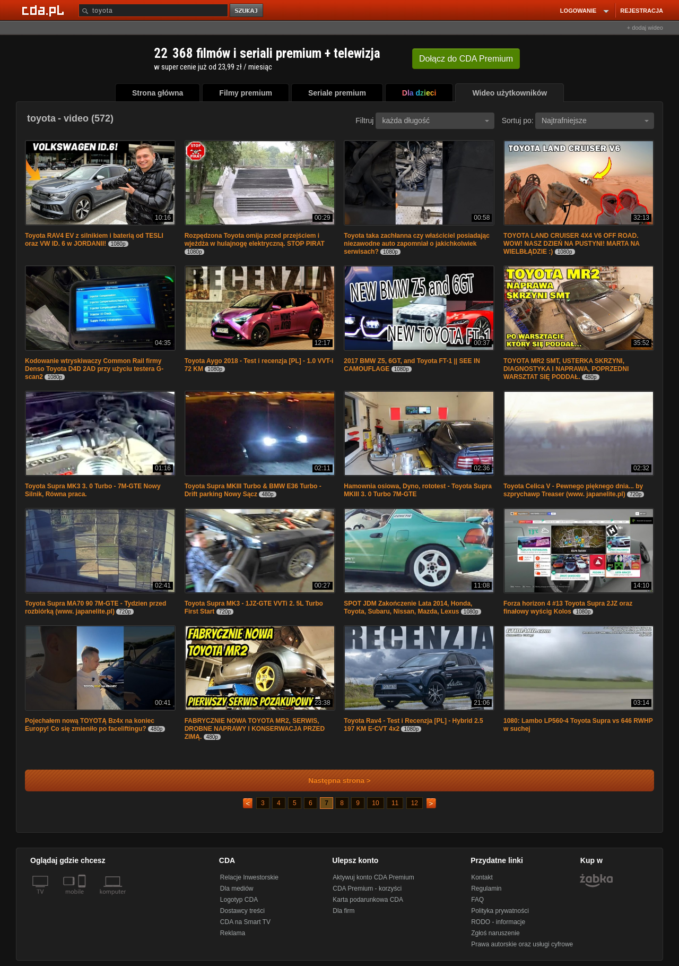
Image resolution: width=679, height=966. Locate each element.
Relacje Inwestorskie (249, 877)
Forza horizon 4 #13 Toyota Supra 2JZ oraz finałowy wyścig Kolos (567, 607)
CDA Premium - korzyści (367, 888)
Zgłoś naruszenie (495, 933)
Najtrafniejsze (595, 120)
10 (375, 803)
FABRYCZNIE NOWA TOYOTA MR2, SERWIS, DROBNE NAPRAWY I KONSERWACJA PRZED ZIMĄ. (255, 728)
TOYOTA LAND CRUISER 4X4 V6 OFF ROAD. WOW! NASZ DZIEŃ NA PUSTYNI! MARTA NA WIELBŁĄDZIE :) (571, 243)
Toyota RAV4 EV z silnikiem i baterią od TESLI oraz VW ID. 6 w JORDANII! (94, 239)
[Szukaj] (153, 10)
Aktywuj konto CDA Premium (373, 877)
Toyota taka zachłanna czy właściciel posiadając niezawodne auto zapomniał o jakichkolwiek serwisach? (417, 243)
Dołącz (466, 58)
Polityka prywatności (500, 911)
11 (394, 803)
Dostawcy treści (242, 911)
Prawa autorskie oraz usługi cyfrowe (522, 944)
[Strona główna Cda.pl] (44, 10)
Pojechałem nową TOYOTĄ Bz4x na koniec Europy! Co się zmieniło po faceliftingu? (89, 724)
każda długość (435, 120)
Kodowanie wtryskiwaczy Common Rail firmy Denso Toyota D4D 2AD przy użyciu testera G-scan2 (94, 369)
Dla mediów (237, 888)
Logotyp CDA (239, 899)
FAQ (477, 899)
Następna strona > (332, 780)
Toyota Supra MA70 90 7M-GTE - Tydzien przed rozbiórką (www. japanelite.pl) (95, 607)
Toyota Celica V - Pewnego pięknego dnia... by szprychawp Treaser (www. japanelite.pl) (573, 490)
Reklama (232, 933)
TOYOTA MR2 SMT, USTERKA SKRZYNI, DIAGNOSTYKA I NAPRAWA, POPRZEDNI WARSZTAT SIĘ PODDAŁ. (566, 369)
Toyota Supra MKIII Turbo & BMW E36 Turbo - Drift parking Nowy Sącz (253, 490)
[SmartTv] (83, 898)
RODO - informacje (498, 922)
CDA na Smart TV (245, 922)
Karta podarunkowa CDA (368, 899)
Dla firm (343, 911)
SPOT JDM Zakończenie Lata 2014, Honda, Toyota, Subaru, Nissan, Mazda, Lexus (408, 607)
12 (414, 803)
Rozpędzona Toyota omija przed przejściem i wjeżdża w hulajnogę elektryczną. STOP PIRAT (255, 239)
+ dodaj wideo (645, 27)
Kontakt (482, 877)
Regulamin (486, 888)
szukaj (247, 11)
